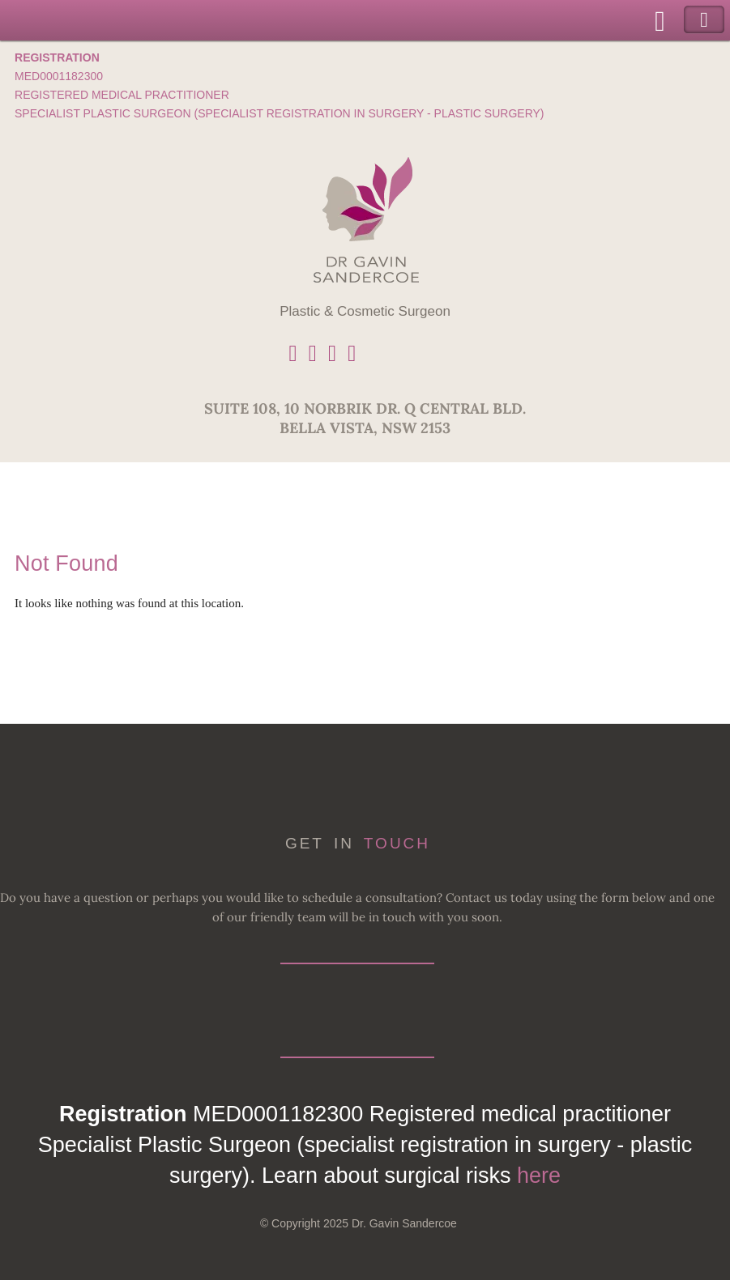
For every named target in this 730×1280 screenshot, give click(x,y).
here (539, 1175)
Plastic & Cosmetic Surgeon (365, 311)
